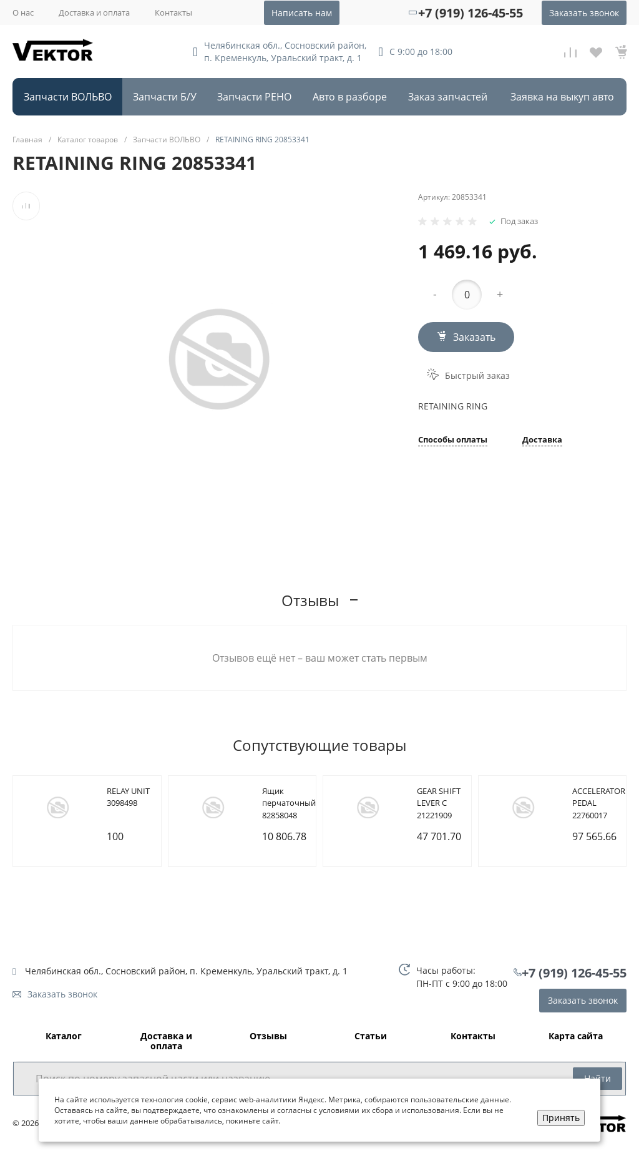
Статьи (370, 1036)
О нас (23, 12)
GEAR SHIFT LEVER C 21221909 (439, 803)
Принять (561, 1118)
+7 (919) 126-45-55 (470, 12)
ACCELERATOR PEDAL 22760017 (598, 803)
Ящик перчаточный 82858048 (289, 803)
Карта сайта (576, 1036)
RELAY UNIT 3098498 (128, 797)
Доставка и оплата (94, 12)
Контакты (173, 12)
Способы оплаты (452, 440)
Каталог (64, 1036)
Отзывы (268, 1036)
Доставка (542, 440)
